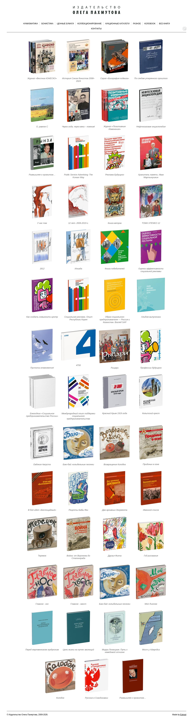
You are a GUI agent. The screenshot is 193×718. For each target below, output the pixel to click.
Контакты (96, 28)
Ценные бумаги (65, 23)
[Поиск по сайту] (184, 28)
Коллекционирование (89, 23)
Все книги (164, 23)
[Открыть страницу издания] (42, 56)
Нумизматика (30, 23)
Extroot (183, 714)
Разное (137, 23)
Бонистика (47, 23)
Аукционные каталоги (117, 23)
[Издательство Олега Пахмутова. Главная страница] (96, 10)
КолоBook (150, 23)
